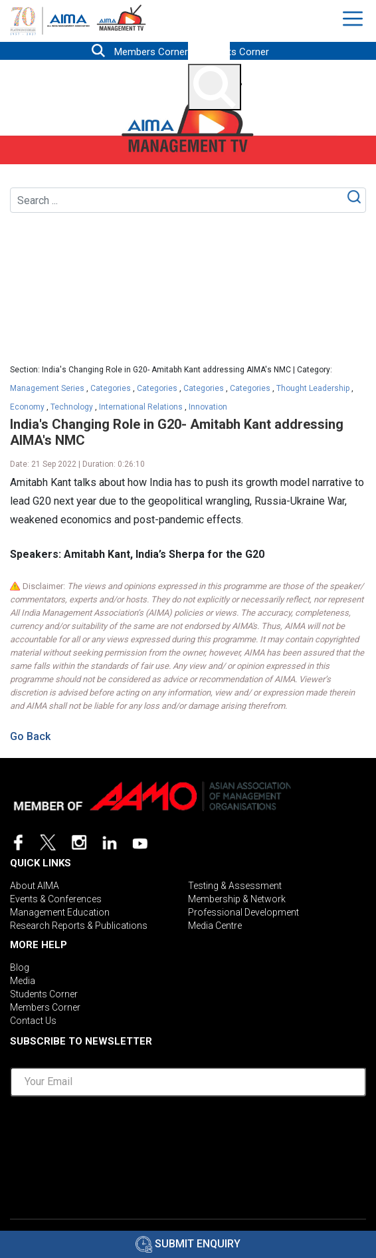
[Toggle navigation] (354, 19)
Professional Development (243, 912)
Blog (19, 967)
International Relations (141, 407)
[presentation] (188, 1133)
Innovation (208, 407)
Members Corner (151, 52)
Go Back (30, 736)
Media (22, 980)
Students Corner (233, 52)
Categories (110, 388)
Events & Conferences (56, 899)
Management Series (47, 388)
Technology (71, 407)
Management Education (60, 912)
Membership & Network (237, 899)
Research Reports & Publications (78, 925)
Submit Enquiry (188, 1243)
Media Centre (215, 925)
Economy (27, 407)
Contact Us (33, 1020)
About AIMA (34, 885)
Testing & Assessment (235, 885)
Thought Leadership (312, 388)
